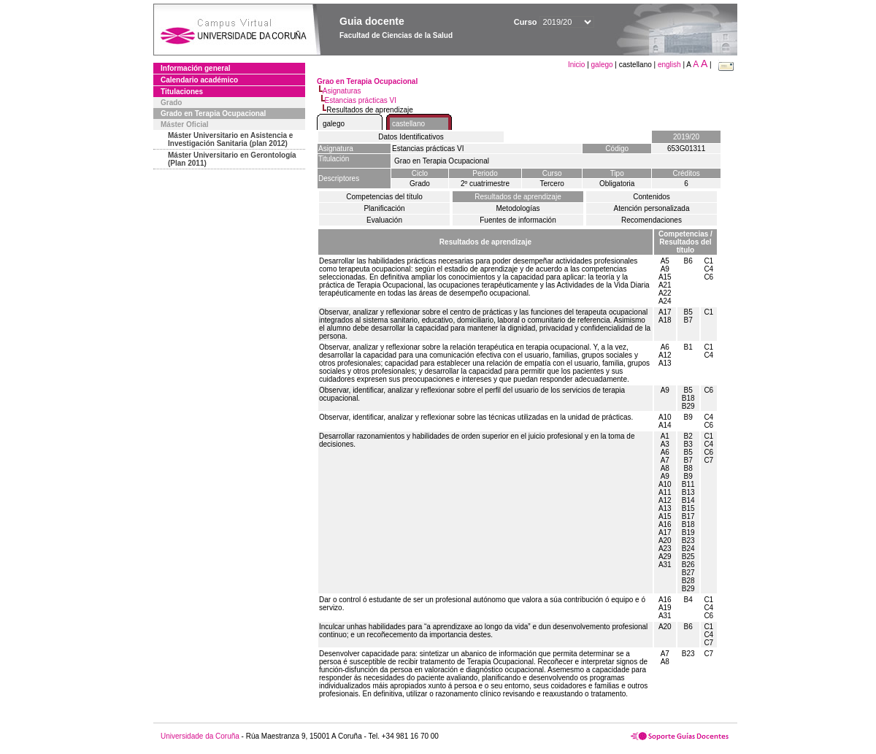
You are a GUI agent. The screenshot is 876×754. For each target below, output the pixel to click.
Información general (196, 68)
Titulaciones (182, 92)
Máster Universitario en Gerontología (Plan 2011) (232, 159)
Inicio (577, 65)
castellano (408, 124)
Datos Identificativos (411, 137)
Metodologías (517, 208)
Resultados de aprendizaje (517, 197)
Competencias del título (384, 197)
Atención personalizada (652, 208)
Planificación (384, 208)
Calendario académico (199, 80)
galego (602, 65)
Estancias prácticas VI (360, 100)
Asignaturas (342, 91)
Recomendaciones (651, 220)
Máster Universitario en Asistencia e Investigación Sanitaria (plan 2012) (230, 139)
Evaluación (384, 220)
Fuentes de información (518, 220)
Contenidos (651, 197)
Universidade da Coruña (200, 736)
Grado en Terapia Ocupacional (213, 113)
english (669, 65)
